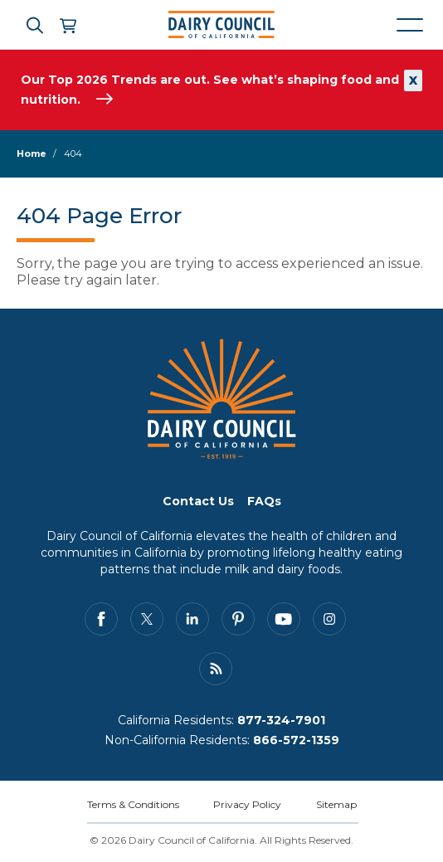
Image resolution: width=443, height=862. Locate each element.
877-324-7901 (281, 720)
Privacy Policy (247, 804)
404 (73, 153)
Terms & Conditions (133, 804)
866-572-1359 (296, 740)
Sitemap (336, 804)
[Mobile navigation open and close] (410, 25)
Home (31, 153)
